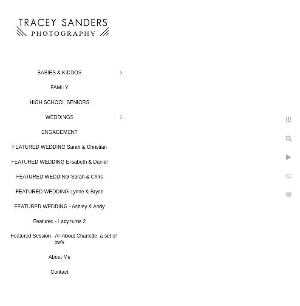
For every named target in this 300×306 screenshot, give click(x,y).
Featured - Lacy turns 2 (59, 221)
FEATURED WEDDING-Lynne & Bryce (60, 192)
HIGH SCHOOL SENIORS (60, 102)
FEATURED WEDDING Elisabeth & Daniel (59, 162)
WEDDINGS (59, 117)
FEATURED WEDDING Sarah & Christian (59, 147)
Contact (59, 272)
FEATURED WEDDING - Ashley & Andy (59, 207)
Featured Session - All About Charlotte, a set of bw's (63, 239)
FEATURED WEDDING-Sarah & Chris (59, 177)
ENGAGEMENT (59, 132)
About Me (59, 257)
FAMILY (59, 88)
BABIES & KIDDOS (59, 73)
